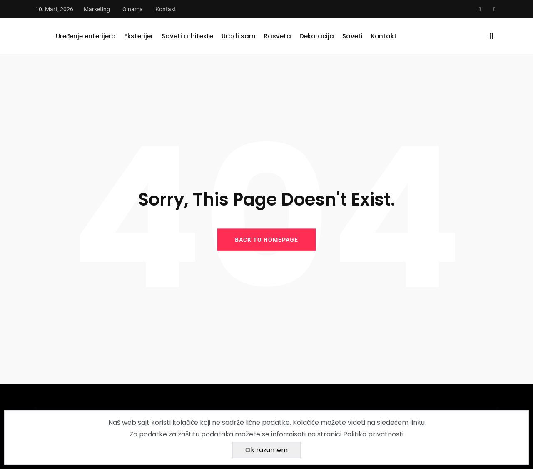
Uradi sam (239, 36)
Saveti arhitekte (187, 36)
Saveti (352, 36)
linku (417, 422)
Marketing (97, 9)
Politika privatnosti (373, 434)
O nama (132, 9)
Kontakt (165, 9)
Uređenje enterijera (86, 36)
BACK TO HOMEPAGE (266, 239)
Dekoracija (316, 36)
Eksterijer (138, 36)
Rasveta (277, 36)
